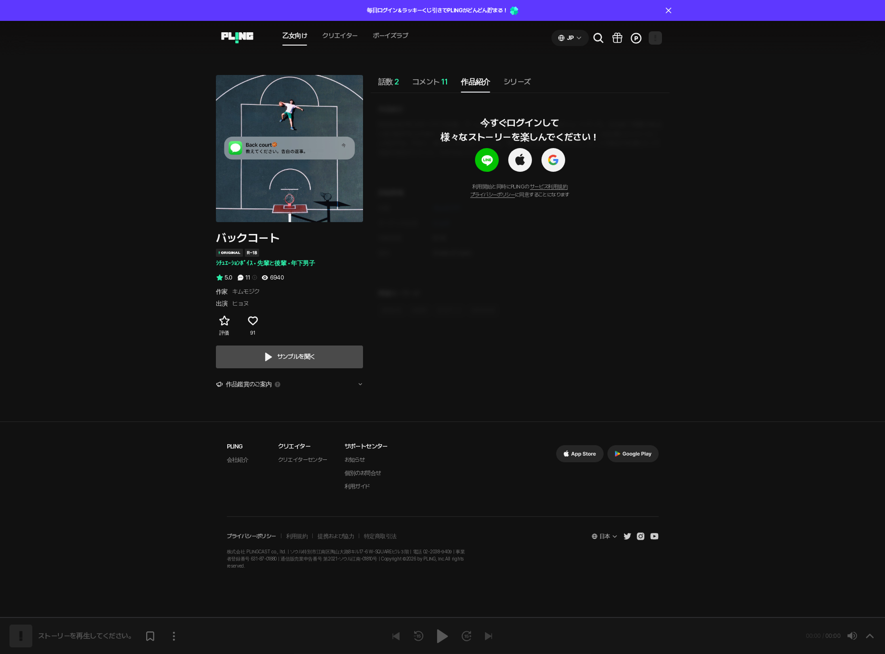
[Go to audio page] (237, 38)
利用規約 (297, 536)
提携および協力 (335, 536)
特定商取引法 (380, 536)
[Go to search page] (598, 37)
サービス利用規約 (549, 187)
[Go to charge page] (636, 37)
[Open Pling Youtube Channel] (654, 536)
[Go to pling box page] (617, 37)
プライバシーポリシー (492, 195)
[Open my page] (655, 37)
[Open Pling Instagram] (640, 536)
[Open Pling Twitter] (627, 536)
